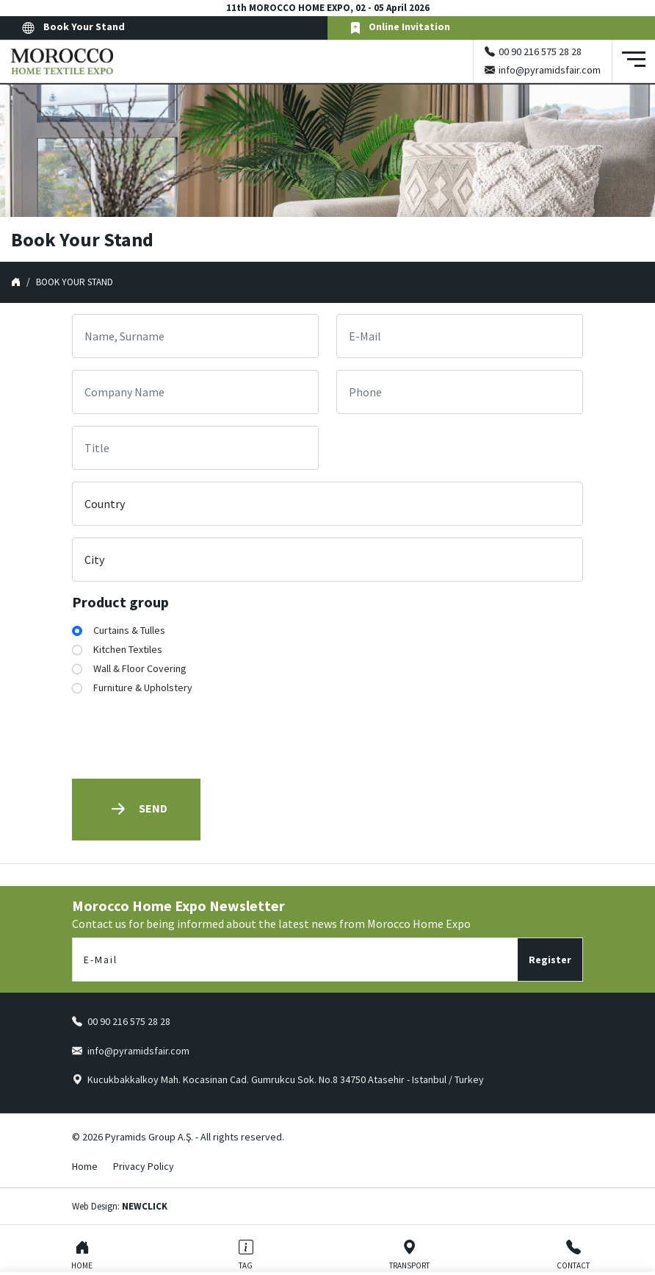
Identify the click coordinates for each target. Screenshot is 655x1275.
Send (136, 809)
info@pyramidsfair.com (550, 69)
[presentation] (183, 738)
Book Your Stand (73, 27)
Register (550, 959)
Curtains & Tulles (129, 630)
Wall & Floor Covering (140, 668)
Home (85, 1166)
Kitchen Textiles (127, 649)
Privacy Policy (143, 1166)
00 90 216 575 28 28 (540, 51)
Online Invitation (400, 27)
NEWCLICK (144, 1206)
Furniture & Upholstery (142, 687)
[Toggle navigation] (633, 61)
